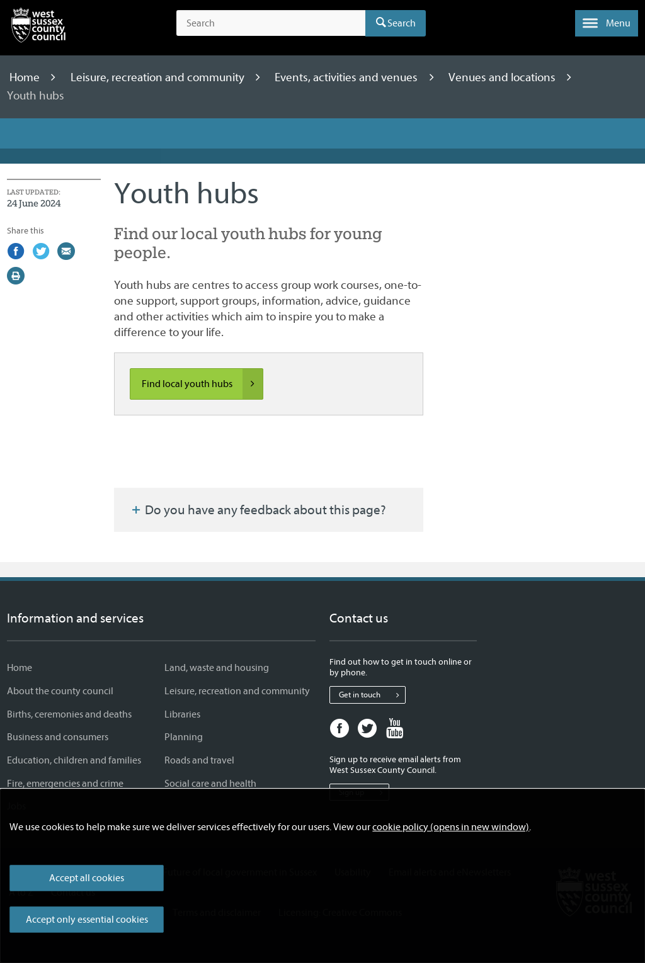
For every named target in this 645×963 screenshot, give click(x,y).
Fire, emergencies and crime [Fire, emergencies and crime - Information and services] (65, 783)
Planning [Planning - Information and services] (183, 737)
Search (401, 23)
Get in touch (372, 695)
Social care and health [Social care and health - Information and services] (210, 783)
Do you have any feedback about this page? (257, 509)
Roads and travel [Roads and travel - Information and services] (199, 760)
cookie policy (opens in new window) (450, 827)
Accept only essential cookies (87, 919)
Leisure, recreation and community (159, 77)
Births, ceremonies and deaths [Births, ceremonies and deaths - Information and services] (69, 714)
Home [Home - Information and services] (19, 667)
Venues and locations (503, 77)
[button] (606, 23)
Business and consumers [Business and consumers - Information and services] (57, 737)
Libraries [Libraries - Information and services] (182, 714)
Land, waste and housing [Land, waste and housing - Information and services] (216, 667)
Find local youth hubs (202, 384)
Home (25, 77)
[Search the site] (270, 23)
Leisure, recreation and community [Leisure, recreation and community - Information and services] (237, 691)
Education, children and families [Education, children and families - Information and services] (74, 760)
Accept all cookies (86, 878)
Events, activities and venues (347, 77)
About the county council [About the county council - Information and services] (60, 691)
